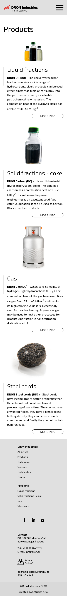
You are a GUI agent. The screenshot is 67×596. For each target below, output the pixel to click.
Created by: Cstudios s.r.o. (33, 591)
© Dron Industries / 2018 (34, 586)
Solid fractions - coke (30, 495)
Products (23, 456)
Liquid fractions (26, 490)
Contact (22, 476)
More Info (47, 116)
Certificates (24, 471)
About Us (23, 451)
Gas (20, 500)
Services (22, 466)
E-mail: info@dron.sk (29, 551)
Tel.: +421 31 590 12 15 (30, 548)
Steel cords (24, 505)
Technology (24, 461)
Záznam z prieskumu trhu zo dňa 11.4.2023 (33, 573)
